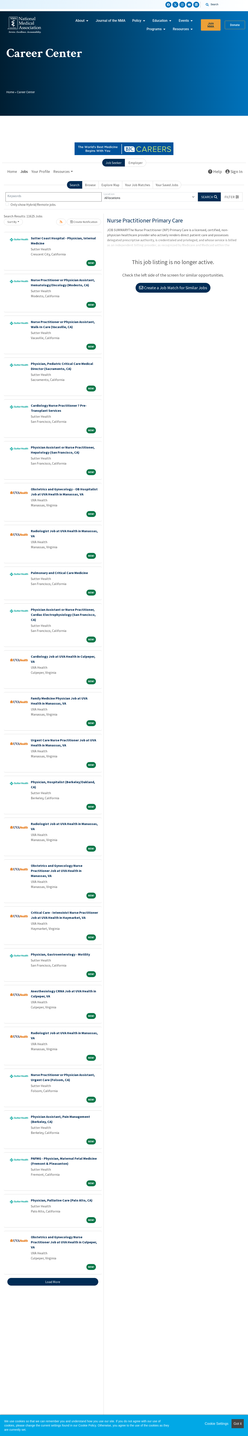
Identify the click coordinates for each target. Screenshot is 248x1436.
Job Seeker (113, 163)
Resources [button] (61, 171)
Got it (238, 1423)
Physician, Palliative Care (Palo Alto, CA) (62, 1200)
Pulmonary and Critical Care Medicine (59, 573)
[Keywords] (53, 197)
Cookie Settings (216, 1423)
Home (10, 92)
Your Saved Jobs (167, 185)
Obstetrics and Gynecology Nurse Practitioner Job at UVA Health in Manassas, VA (56, 870)
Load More (52, 1282)
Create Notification (83, 222)
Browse (90, 185)
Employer (135, 163)
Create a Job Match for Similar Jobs (173, 287)
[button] (232, 197)
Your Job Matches (137, 185)
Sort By (12, 222)
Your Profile (40, 171)
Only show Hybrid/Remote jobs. (33, 204)
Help (215, 171)
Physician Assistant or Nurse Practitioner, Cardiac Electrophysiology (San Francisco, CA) (63, 614)
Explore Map (110, 185)
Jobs (24, 171)
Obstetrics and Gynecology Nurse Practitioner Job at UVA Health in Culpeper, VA (64, 1242)
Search (74, 185)
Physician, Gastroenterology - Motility (60, 954)
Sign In (234, 171)
